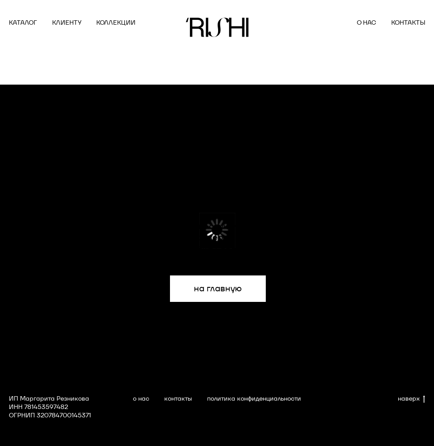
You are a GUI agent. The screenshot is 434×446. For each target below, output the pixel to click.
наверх (411, 398)
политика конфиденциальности (254, 398)
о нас (141, 398)
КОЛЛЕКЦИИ (116, 22)
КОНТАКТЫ (408, 22)
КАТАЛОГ (23, 22)
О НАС (366, 22)
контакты (178, 398)
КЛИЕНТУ (66, 22)
